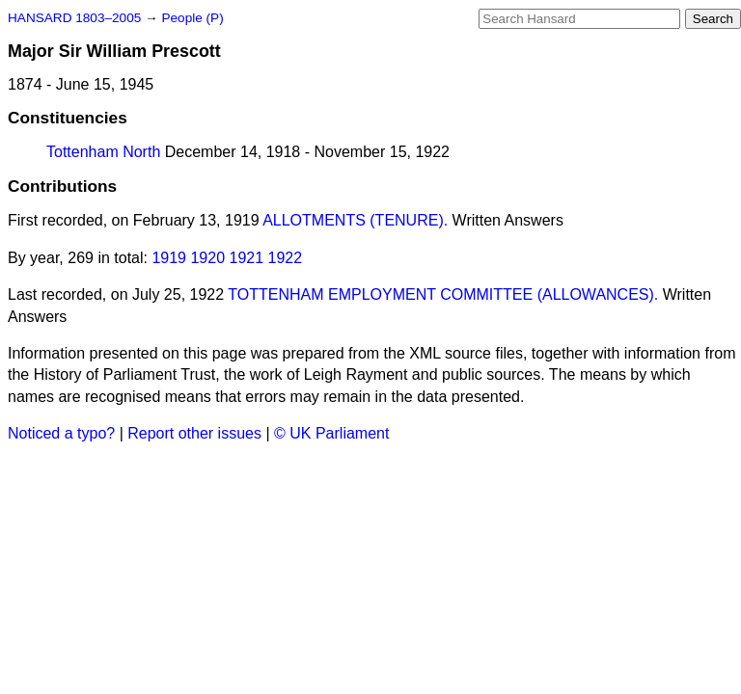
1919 (168, 258)
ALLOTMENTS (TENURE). (355, 220)
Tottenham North (103, 152)
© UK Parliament (331, 433)
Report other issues (194, 433)
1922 (285, 258)
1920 (207, 258)
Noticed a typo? (61, 433)
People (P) (192, 18)
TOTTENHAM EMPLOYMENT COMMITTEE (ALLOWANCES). (443, 294)
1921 (247, 258)
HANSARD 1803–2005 (74, 18)
